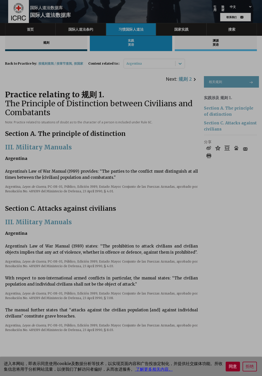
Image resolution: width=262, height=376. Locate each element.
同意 (233, 366)
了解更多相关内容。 (154, 369)
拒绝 (250, 366)
